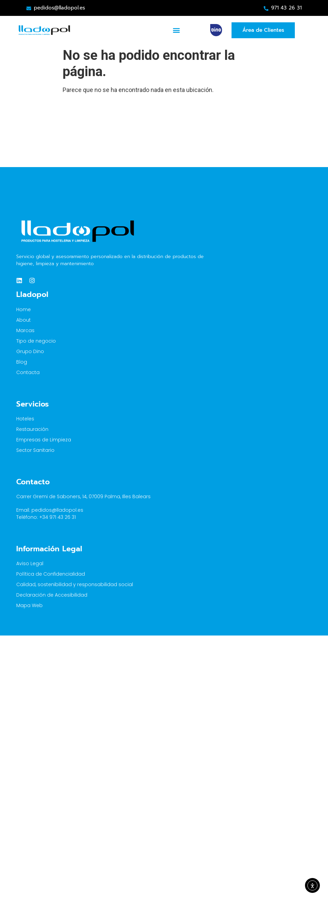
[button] (176, 30)
